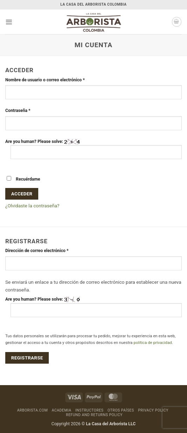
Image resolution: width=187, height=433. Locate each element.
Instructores (89, 410)
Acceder (22, 193)
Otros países (120, 410)
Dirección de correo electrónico (44, 250)
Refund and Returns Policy (94, 415)
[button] (9, 22)
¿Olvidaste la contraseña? (32, 205)
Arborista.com (32, 410)
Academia (61, 410)
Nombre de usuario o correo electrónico (52, 79)
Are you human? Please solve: (93, 149)
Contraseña (25, 110)
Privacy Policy (153, 410)
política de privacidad (153, 342)
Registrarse (27, 357)
